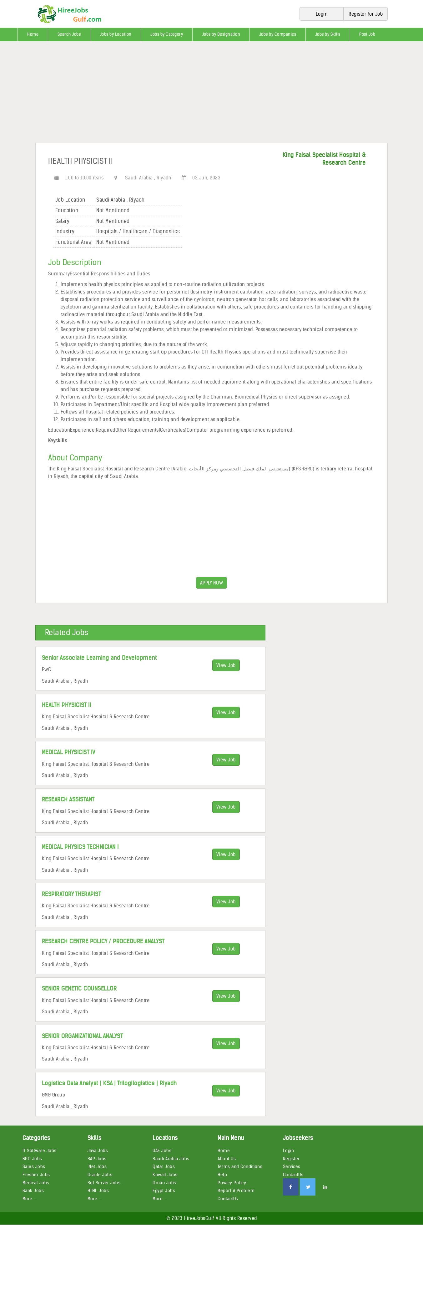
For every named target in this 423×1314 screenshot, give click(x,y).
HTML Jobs (98, 1190)
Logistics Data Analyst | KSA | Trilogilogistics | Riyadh (109, 1083)
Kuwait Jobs (165, 1174)
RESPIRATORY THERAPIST (71, 894)
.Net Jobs (97, 1166)
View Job (226, 665)
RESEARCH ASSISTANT (68, 799)
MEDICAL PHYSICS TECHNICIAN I (80, 846)
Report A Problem (236, 1190)
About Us (227, 1158)
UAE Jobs (162, 1150)
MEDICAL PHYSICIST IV (68, 752)
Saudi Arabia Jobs (171, 1158)
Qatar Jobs (164, 1166)
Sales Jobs (34, 1166)
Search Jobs (69, 34)
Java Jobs (98, 1150)
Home (32, 34)
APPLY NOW (211, 583)
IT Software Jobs (40, 1150)
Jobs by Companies (277, 34)
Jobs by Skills (327, 34)
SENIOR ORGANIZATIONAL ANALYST (82, 1036)
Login (288, 1150)
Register (291, 1158)
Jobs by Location (116, 34)
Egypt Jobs (164, 1190)
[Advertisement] (187, 94)
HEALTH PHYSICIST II (66, 705)
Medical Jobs (36, 1183)
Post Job (367, 34)
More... (29, 1198)
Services (291, 1166)
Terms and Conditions (240, 1166)
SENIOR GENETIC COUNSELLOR (79, 988)
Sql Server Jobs (104, 1183)
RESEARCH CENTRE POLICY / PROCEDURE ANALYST (103, 941)
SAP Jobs (97, 1158)
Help (222, 1174)
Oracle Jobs (100, 1174)
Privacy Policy (232, 1183)
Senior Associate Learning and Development (99, 657)
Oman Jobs (164, 1183)
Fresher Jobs (36, 1174)
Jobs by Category (166, 34)
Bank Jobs (33, 1190)
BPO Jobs (32, 1158)
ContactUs (228, 1198)
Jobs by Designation (221, 34)
